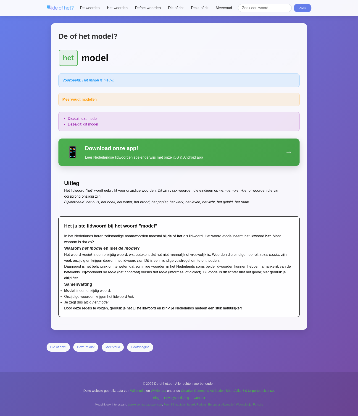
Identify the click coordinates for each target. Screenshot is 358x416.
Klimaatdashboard (183, 404)
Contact (199, 398)
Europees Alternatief (221, 404)
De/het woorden (148, 8)
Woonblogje (243, 404)
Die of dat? (58, 347)
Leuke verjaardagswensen (145, 404)
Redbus (201, 404)
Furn (167, 404)
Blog (156, 398)
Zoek (302, 8)
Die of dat (176, 8)
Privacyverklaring (176, 398)
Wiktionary (158, 390)
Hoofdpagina (140, 347)
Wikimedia (137, 390)
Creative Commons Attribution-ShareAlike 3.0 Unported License (227, 390)
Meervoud (224, 8)
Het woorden (117, 8)
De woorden (90, 8)
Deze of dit (199, 8)
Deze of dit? (86, 347)
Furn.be (258, 404)
